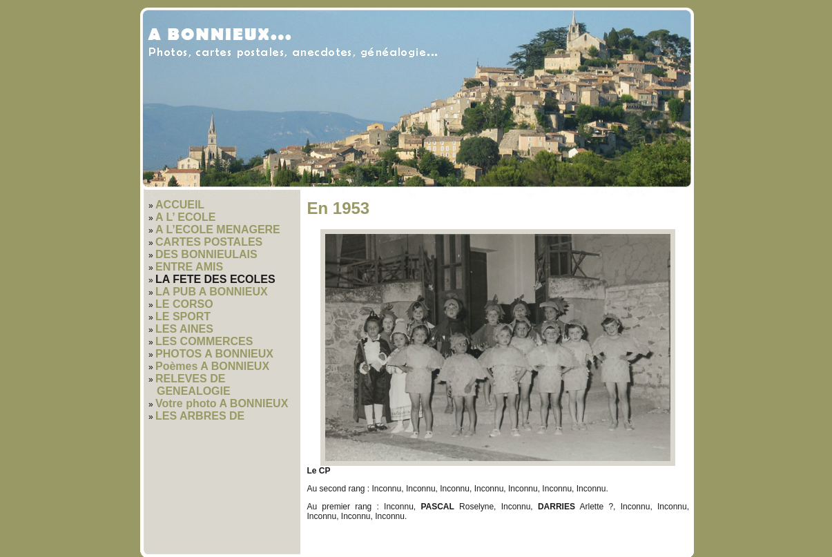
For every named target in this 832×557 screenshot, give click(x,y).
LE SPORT (183, 316)
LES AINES (184, 329)
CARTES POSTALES (208, 242)
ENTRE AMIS (189, 267)
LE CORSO (184, 304)
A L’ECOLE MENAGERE (217, 229)
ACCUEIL (179, 205)
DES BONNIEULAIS (206, 254)
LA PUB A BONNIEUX (211, 291)
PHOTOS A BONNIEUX (214, 354)
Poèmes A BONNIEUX (212, 366)
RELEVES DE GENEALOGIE (193, 385)
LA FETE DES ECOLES (215, 279)
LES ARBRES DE (199, 416)
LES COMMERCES (204, 341)
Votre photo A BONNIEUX (221, 403)
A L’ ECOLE (185, 217)
